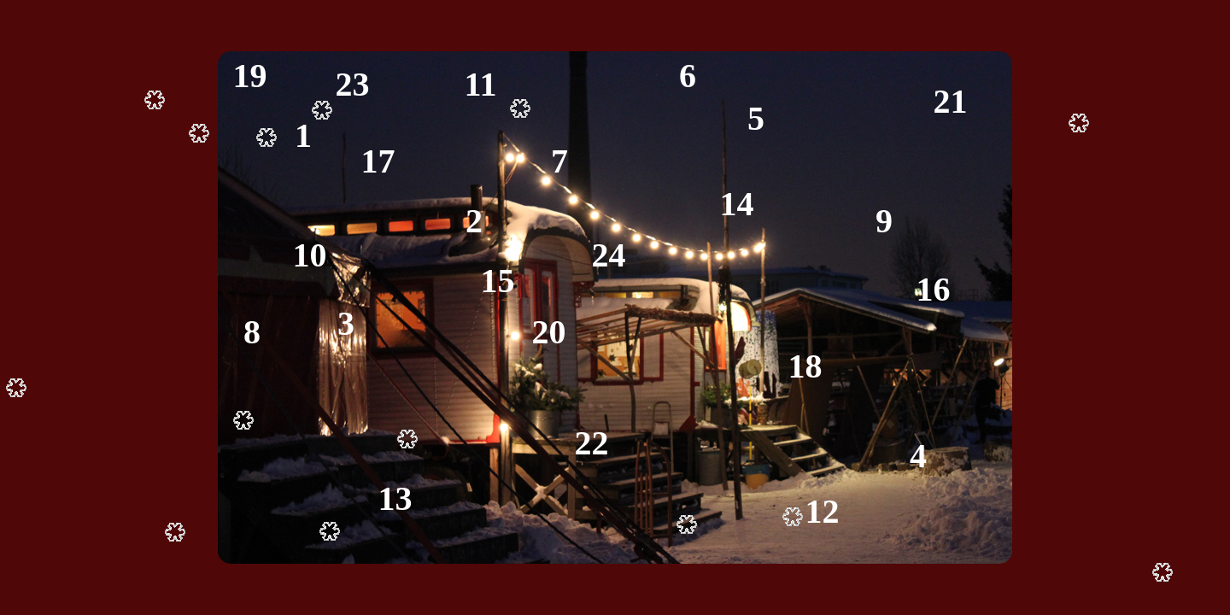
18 (805, 366)
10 (310, 255)
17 (378, 161)
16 (934, 289)
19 (250, 75)
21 (951, 101)
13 (395, 498)
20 (549, 332)
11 (481, 84)
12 (822, 511)
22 (592, 443)
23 (353, 84)
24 (609, 255)
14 (737, 203)
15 (498, 280)
